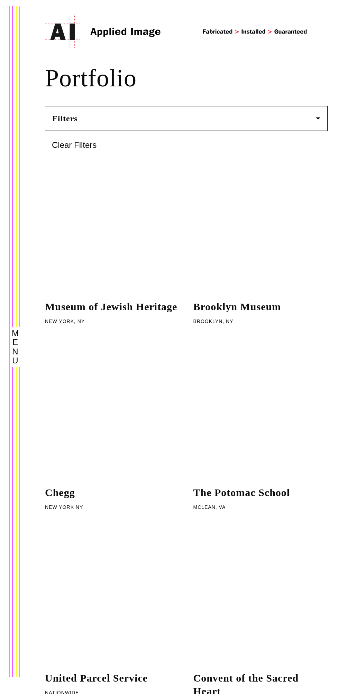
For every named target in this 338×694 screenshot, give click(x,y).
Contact (59, 645)
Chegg (60, 224)
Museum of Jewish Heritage (111, 172)
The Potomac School (241, 224)
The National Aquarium (101, 404)
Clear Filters (74, 145)
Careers (59, 659)
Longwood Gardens (239, 404)
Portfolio (60, 610)
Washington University (99, 340)
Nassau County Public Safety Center (245, 346)
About (56, 595)
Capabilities (66, 624)
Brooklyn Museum (237, 172)
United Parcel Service (96, 275)
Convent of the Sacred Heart (246, 282)
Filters (186, 118)
